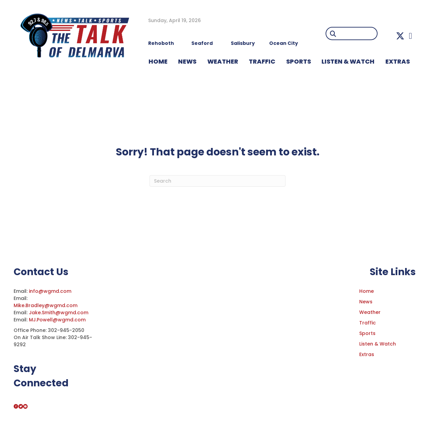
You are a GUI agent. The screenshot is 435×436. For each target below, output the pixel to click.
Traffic (367, 322)
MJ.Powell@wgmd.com (58, 319)
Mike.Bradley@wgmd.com (45, 305)
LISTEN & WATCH (348, 61)
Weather (370, 312)
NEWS (187, 61)
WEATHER (222, 61)
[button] (400, 36)
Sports (298, 61)
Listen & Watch (377, 343)
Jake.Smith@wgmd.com (59, 312)
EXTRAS (397, 61)
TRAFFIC (262, 61)
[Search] (217, 181)
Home (366, 291)
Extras (366, 354)
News (365, 301)
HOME (158, 61)
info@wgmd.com (51, 291)
